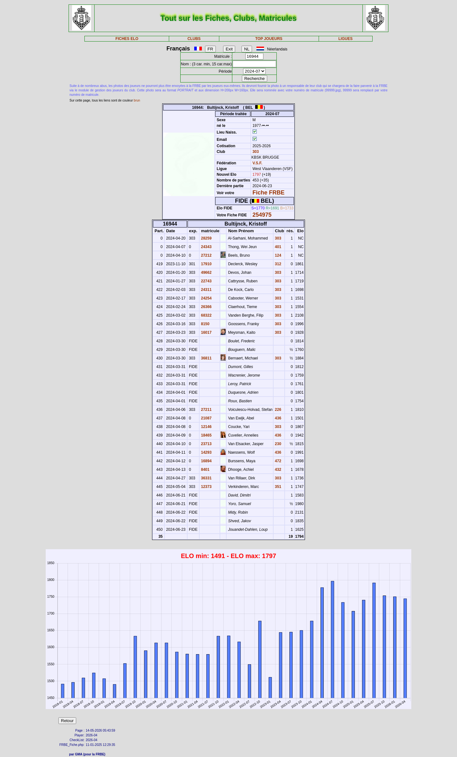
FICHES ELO (127, 38)
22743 (206, 281)
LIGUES (345, 38)
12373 (206, 486)
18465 (206, 435)
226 (277, 409)
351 (277, 486)
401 (277, 247)
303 (255, 151)
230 (277, 444)
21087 (206, 418)
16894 (206, 461)
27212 (206, 255)
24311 (206, 289)
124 (277, 255)
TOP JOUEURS (268, 38)
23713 (206, 444)
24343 (206, 247)
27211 (206, 409)
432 (277, 469)
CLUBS (194, 38)
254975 (261, 215)
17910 (206, 264)
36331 (206, 478)
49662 (206, 272)
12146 (206, 427)
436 (277, 418)
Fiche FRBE (268, 192)
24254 (206, 298)
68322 (206, 315)
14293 (206, 452)
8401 (204, 469)
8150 (204, 324)
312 (277, 264)
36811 (206, 358)
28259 (206, 238)
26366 (206, 307)
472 (277, 461)
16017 (206, 332)
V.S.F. (257, 163)
